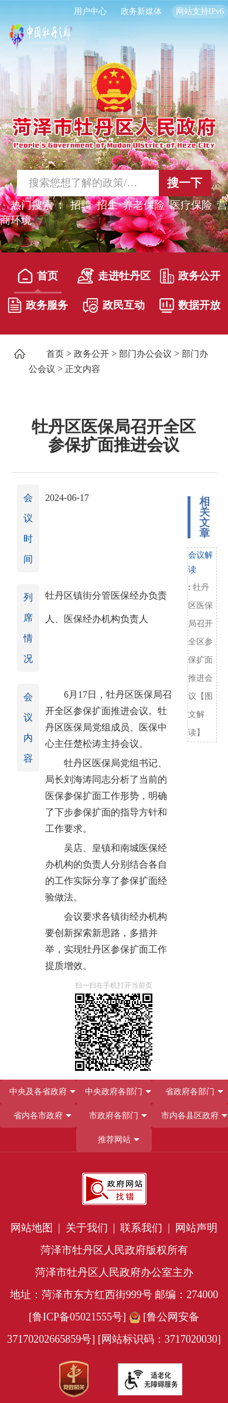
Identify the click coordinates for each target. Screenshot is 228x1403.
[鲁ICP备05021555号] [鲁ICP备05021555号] (77, 1317)
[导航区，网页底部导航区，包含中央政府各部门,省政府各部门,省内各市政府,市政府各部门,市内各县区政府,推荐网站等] (114, 1116)
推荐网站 (114, 1139)
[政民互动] (113, 308)
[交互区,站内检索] (114, 183)
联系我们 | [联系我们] (146, 1228)
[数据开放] (189, 308)
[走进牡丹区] (113, 278)
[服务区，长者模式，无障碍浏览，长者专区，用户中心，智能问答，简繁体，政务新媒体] (114, 11)
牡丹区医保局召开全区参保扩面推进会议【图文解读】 (200, 660)
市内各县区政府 (190, 1115)
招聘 (80, 205)
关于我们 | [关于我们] (92, 1228)
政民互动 (114, 305)
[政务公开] (189, 278)
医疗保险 (191, 205)
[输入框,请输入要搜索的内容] (80, 183)
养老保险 (143, 205)
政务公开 (190, 276)
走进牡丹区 (114, 276)
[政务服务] (38, 308)
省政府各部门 (190, 1091)
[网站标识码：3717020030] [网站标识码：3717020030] (159, 1339)
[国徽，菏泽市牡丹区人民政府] (114, 104)
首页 (38, 276)
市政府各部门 (113, 1115)
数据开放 (189, 305)
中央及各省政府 (38, 1091)
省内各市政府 (38, 1115)
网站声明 (196, 1228)
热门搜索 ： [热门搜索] (38, 205)
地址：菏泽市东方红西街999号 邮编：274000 (114, 1294)
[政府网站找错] (114, 1189)
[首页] (38, 278)
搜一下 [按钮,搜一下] (184, 182)
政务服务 (38, 305)
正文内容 (82, 369)
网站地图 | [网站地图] (37, 1228)
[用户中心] (91, 11)
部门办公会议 (145, 354)
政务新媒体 (141, 11)
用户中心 (90, 11)
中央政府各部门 (113, 1091)
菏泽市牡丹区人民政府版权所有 (114, 1250)
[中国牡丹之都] (41, 41)
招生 (107, 205)
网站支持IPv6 (200, 11)
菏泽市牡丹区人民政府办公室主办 (114, 1272)
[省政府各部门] (190, 1092)
